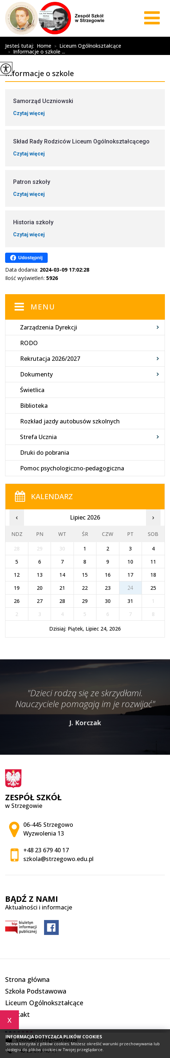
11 (153, 561)
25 (153, 587)
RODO (29, 343)
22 (85, 587)
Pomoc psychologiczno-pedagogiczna (72, 468)
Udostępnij (26, 258)
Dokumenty (36, 374)
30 (108, 600)
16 (108, 574)
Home (44, 45)
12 (17, 574)
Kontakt (17, 1014)
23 (108, 587)
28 (62, 600)
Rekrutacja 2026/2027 (50, 359)
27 (40, 600)
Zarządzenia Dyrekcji (48, 327)
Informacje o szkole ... (35, 52)
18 (153, 574)
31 (130, 600)
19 (17, 587)
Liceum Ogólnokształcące (86, 46)
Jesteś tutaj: (21, 45)
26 (17, 600)
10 (130, 561)
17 (130, 574)
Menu (43, 307)
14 (62, 574)
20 (40, 587)
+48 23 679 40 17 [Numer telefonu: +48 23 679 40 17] (46, 850)
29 (85, 600)
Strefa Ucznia (38, 437)
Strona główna (27, 979)
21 (62, 587)
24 (130, 587)
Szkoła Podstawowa (35, 991)
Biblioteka (34, 406)
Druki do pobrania (44, 453)
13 (40, 574)
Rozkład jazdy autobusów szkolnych (70, 421)
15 (85, 574)
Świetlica (32, 390)
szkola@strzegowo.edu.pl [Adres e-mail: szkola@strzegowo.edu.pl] (58, 859)
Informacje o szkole (54, 40)
